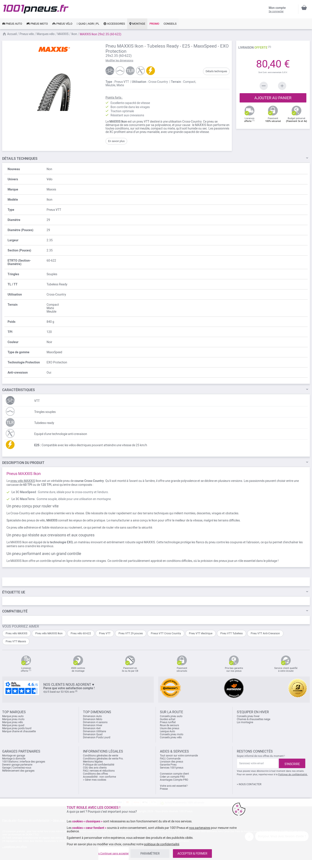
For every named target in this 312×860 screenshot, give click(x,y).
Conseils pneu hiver (248, 716)
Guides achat (167, 719)
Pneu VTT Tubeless (231, 633)
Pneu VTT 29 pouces (131, 633)
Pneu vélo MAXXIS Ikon (49, 633)
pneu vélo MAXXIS (22, 481)
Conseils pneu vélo (171, 737)
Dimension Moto (92, 719)
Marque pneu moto (13, 719)
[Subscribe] (292, 763)
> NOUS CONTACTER (249, 784)
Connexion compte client (174, 773)
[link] (12, 23)
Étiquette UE (13, 592)
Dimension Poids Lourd (96, 737)
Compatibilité (15, 611)
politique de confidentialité (161, 844)
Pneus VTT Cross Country (166, 633)
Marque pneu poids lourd (16, 728)
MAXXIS (62, 34)
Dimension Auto (92, 716)
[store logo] (35, 9)
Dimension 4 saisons (95, 722)
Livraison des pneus (171, 761)
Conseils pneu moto (171, 734)
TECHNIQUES (19, 159)
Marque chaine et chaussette (19, 731)
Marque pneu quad (13, 725)
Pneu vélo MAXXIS (16, 633)
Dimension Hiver (92, 725)
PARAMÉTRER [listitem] (150, 853)
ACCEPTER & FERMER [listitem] (192, 853)
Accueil (12, 34)
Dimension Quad (92, 734)
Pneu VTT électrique (200, 633)
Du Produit (23, 463)
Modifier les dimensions (119, 60)
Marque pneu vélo (12, 722)
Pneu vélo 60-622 (81, 633)
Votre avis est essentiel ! (174, 785)
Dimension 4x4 (92, 728)
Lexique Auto (167, 731)
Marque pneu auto (13, 716)
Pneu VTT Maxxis (16, 641)
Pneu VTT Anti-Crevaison (265, 633)
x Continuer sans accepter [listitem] (113, 853)
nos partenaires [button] (199, 828)
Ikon (74, 34)
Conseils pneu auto (171, 716)
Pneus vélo (27, 34)
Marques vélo (46, 34)
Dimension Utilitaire (94, 731)
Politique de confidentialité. (293, 774)
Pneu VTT (104, 633)
